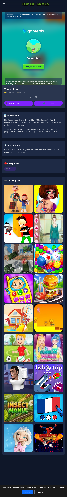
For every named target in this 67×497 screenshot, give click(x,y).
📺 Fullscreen (48, 103)
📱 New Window (12, 103)
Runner (10, 168)
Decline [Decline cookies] (40, 492)
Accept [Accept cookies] (27, 492)
